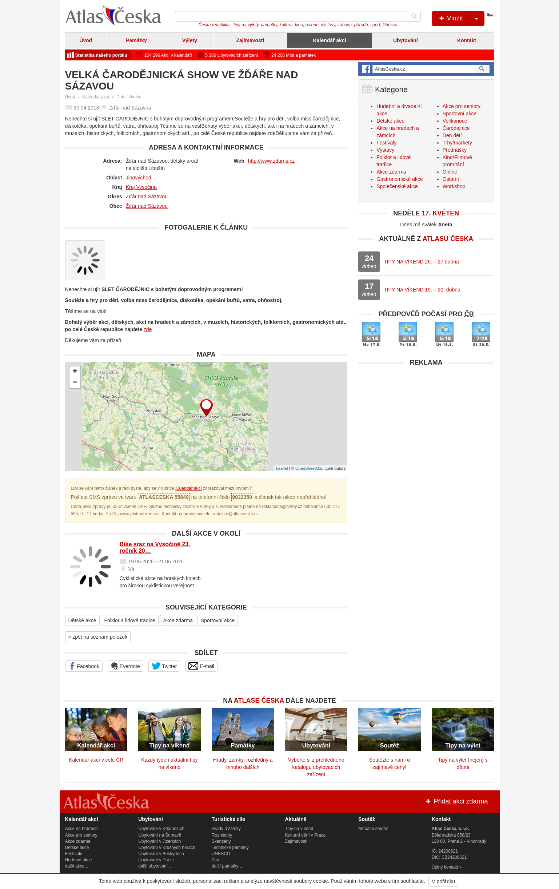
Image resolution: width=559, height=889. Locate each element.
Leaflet (282, 468)
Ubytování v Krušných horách (166, 847)
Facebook (83, 666)
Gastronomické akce (399, 179)
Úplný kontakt (445, 867)
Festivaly (386, 143)
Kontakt (466, 40)
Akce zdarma (178, 620)
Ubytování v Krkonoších (161, 828)
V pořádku (443, 881)
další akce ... (77, 866)
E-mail (201, 666)
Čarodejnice (456, 128)
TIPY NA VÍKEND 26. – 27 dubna (421, 262)
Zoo (215, 859)
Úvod (85, 40)
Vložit (461, 18)
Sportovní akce (218, 620)
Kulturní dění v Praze (305, 835)
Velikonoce (455, 121)
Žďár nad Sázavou (147, 196)
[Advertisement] (426, 421)
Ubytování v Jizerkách (159, 841)
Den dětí (452, 135)
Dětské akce (82, 620)
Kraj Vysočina (141, 187)
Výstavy (385, 150)
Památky (136, 40)
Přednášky (455, 150)
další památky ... (227, 866)
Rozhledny (222, 835)
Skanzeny (221, 841)
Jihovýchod (138, 177)
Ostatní (451, 179)
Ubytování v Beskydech (161, 853)
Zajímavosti (250, 40)
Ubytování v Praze (156, 859)
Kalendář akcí (329, 40)
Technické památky (230, 847)
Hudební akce (78, 859)
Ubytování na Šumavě (159, 835)
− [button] (74, 382)
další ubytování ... (155, 866)
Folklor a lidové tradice (129, 620)
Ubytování (405, 40)
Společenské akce (397, 186)
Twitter (164, 666)
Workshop (454, 186)
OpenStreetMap (309, 468)
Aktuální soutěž (373, 828)
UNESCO (221, 853)
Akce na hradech (81, 828)
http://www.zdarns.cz (271, 161)
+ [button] (74, 371)
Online (450, 172)
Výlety (189, 40)
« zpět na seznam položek (98, 637)
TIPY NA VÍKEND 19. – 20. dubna (422, 290)
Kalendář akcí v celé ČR (96, 760)
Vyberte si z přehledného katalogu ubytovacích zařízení (316, 767)
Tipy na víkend (299, 828)
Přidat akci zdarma (456, 801)
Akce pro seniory (461, 106)
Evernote (125, 666)
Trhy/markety (457, 143)
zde (148, 329)
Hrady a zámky (226, 828)
